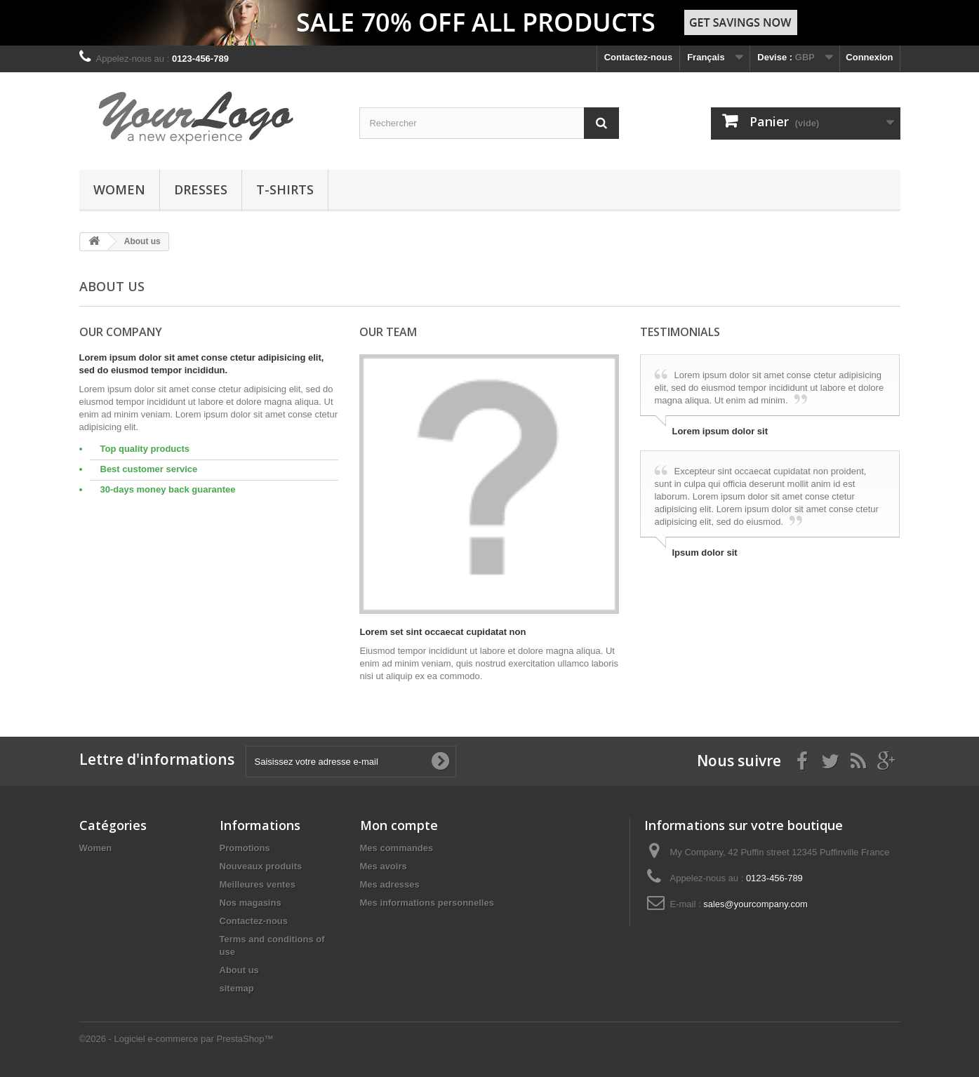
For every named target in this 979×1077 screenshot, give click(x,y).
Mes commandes (397, 848)
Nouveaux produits (261, 866)
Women (119, 189)
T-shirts (285, 189)
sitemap (237, 988)
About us (239, 970)
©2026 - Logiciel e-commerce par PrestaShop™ (176, 1038)
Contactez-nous (638, 57)
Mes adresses (390, 884)
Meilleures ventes (257, 884)
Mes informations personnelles (427, 902)
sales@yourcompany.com (755, 904)
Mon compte (399, 825)
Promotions (245, 848)
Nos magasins (250, 902)
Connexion (869, 57)
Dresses (200, 189)
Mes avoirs (383, 866)
